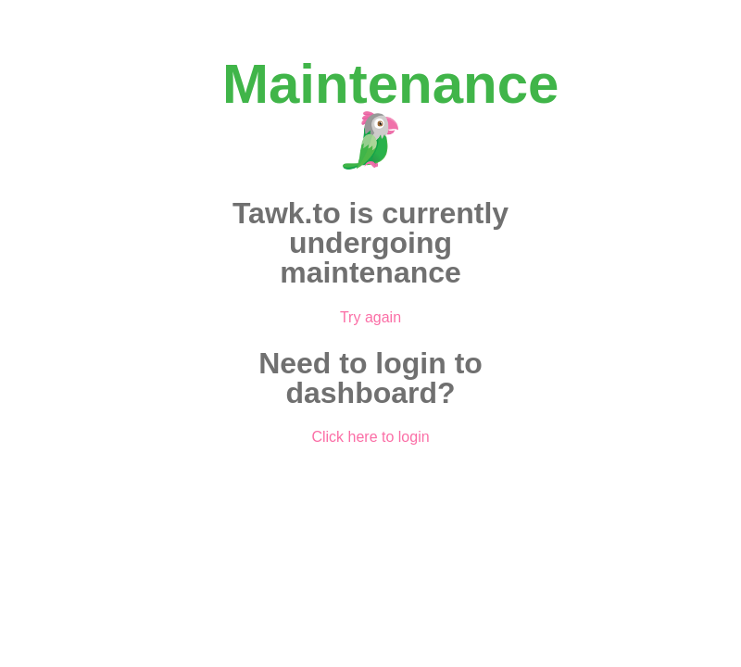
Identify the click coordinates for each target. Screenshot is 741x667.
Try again (370, 317)
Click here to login (370, 437)
